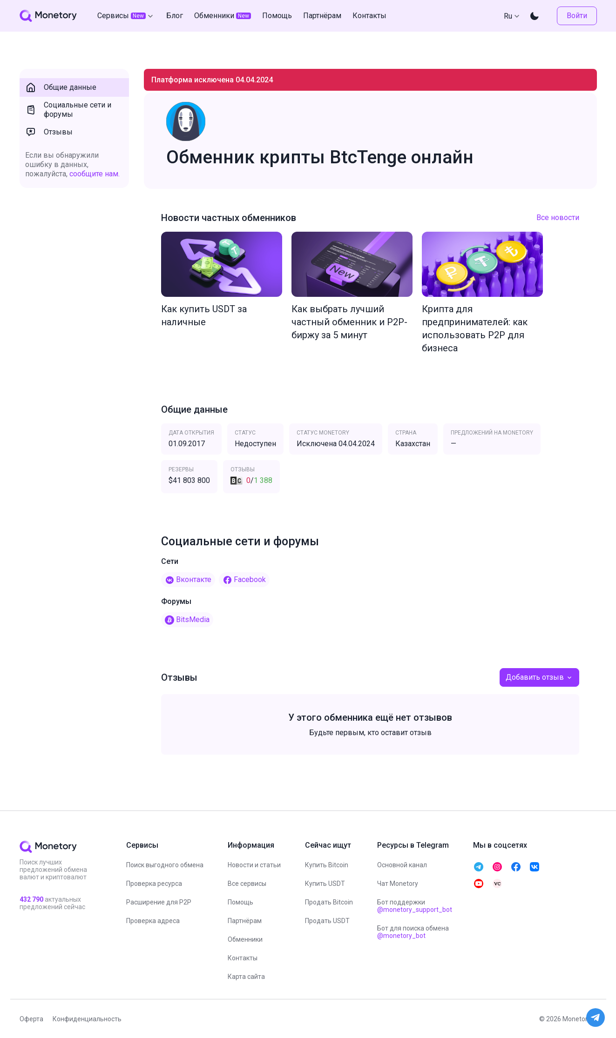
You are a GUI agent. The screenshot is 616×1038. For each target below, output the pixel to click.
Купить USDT (325, 883)
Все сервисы (247, 883)
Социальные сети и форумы (68, 109)
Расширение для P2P (158, 902)
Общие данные (60, 87)
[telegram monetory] (478, 866)
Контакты (242, 958)
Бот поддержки (414, 905)
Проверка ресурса (154, 883)
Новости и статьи (254, 865)
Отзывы (49, 132)
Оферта (31, 1019)
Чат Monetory (397, 883)
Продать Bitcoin (329, 902)
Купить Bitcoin (326, 865)
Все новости (557, 217)
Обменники (245, 939)
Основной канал (402, 865)
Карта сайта (246, 976)
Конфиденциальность (87, 1019)
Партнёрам (245, 920)
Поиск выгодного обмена (164, 865)
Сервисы (126, 15)
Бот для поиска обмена (413, 931)
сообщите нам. (94, 173)
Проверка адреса (153, 920)
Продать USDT (327, 920)
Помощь (240, 902)
